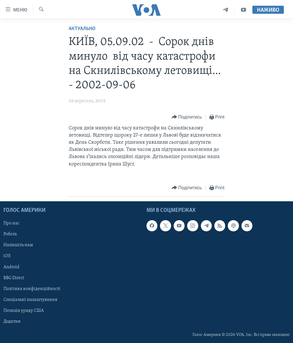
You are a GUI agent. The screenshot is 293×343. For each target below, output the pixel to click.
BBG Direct (13, 277)
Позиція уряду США (23, 310)
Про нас (11, 223)
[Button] (187, 117)
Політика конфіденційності (31, 288)
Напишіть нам (18, 245)
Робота (10, 234)
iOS (7, 256)
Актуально (82, 28)
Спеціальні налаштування (30, 299)
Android (11, 267)
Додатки (12, 321)
